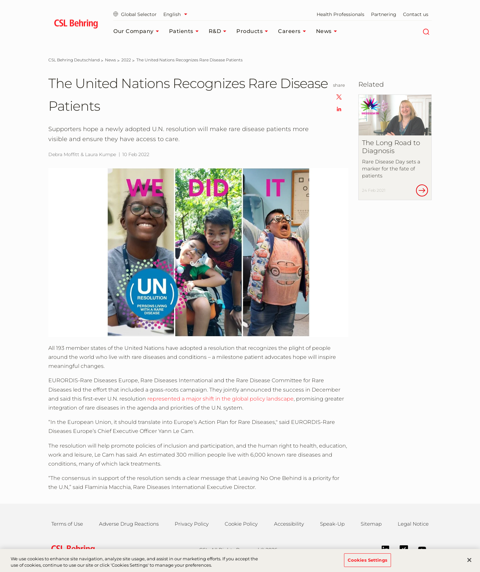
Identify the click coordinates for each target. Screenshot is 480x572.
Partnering (383, 14)
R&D (219, 31)
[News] (110, 59)
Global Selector (135, 14)
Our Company (137, 31)
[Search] (426, 31)
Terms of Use (67, 524)
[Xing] (400, 549)
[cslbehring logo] (75, 25)
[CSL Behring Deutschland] (74, 59)
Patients (185, 31)
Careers (293, 31)
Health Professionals (340, 14)
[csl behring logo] (71, 549)
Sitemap (371, 524)
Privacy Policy (192, 524)
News (328, 31)
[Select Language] (177, 14)
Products (253, 31)
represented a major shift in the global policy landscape (220, 399)
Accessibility (289, 524)
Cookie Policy (241, 524)
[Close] (469, 564)
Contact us (415, 14)
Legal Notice (413, 524)
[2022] (126, 59)
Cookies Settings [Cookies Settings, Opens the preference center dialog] (367, 563)
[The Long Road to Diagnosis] (395, 147)
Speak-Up (332, 524)
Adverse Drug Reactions (129, 524)
